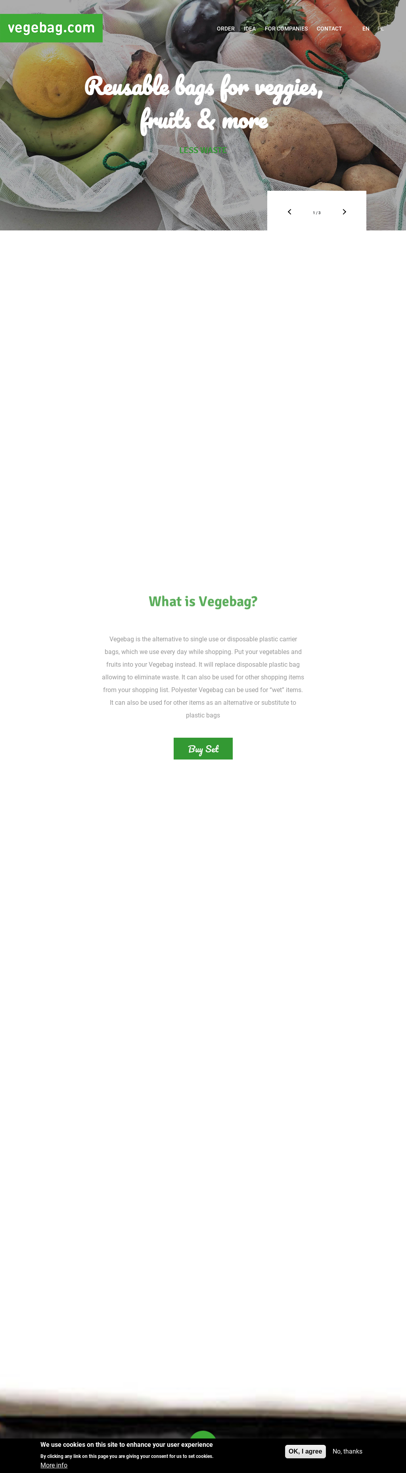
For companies (286, 28)
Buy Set (203, 748)
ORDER (226, 28)
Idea (250, 28)
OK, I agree (305, 1451)
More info (53, 1465)
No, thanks (347, 1452)
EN (366, 28)
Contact (329, 28)
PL (380, 28)
